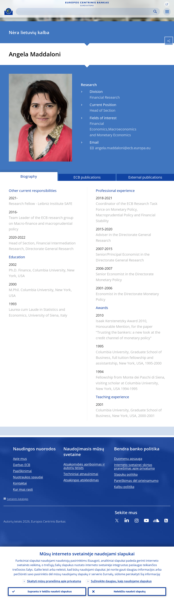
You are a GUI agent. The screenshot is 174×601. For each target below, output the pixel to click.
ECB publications (87, 177)
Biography (28, 176)
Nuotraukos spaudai (28, 477)
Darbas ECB (21, 465)
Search (155, 11)
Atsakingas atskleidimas (81, 480)
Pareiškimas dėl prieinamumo (136, 480)
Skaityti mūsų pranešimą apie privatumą (54, 581)
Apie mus (20, 459)
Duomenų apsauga (128, 459)
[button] (166, 4)
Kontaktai (20, 483)
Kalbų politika (124, 487)
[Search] (85, 11)
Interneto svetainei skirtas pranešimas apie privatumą (134, 466)
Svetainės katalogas (17, 499)
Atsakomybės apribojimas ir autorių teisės (84, 466)
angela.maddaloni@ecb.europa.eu (122, 148)
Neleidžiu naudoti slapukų (130, 591)
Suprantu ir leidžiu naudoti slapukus (50, 591)
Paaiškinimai (22, 471)
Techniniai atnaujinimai (80, 474)
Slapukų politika (126, 474)
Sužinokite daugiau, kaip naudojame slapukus (121, 581)
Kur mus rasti (23, 489)
